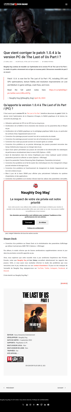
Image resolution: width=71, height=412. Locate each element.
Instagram (53, 268)
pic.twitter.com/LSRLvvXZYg (18, 93)
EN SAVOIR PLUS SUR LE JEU (35, 366)
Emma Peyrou (48, 61)
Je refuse (42, 222)
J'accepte (28, 222)
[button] (66, 4)
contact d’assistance (41, 265)
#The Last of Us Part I (31, 61)
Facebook (61, 268)
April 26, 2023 (39, 98)
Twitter (47, 268)
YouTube (40, 268)
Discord (6, 271)
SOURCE (64, 283)
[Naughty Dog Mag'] (16, 4)
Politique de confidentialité (35, 228)
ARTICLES (20, 61)
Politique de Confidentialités (40, 400)
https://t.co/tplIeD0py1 (58, 90)
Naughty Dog (22, 260)
